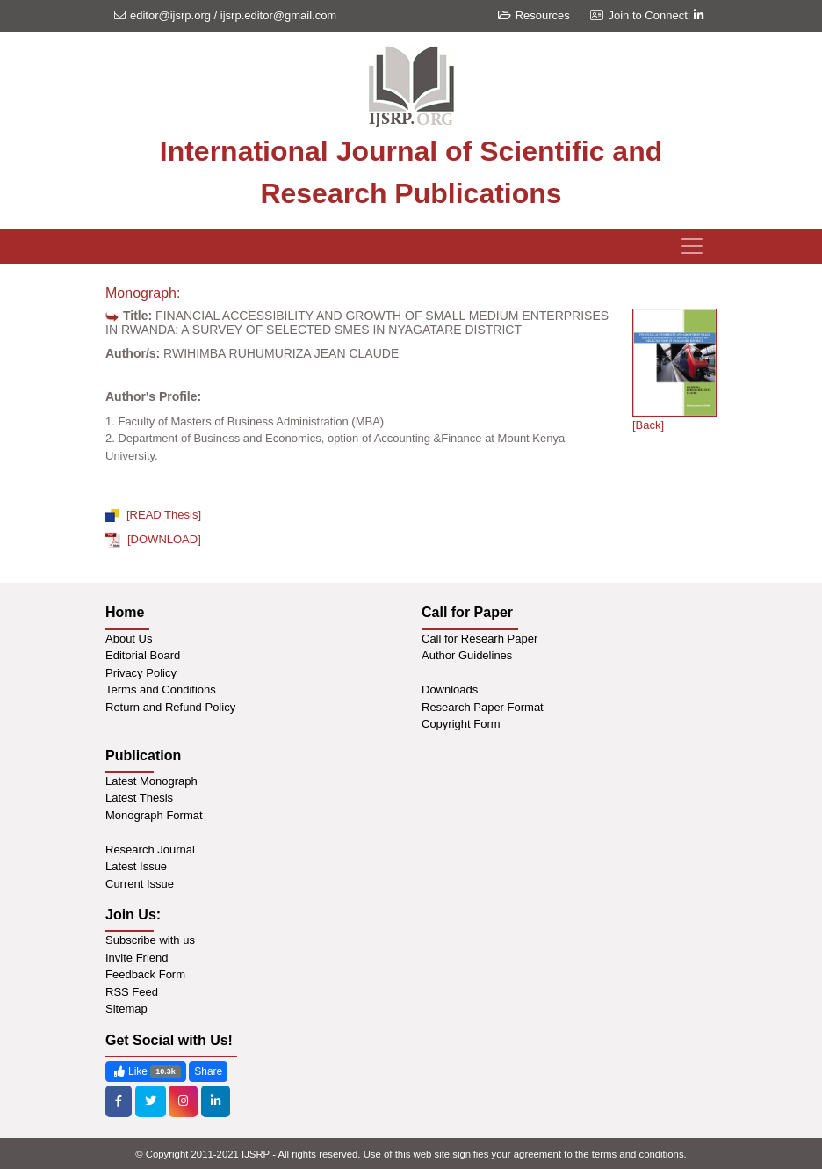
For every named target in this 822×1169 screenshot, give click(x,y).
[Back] (648, 425)
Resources (534, 15)
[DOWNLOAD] (153, 539)
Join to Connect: (655, 15)
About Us (128, 638)
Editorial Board (142, 655)
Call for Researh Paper (479, 638)
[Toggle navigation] (692, 246)
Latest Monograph (151, 781)
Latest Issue (136, 866)
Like (146, 1071)
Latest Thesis (139, 797)
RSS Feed (131, 991)
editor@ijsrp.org (170, 15)
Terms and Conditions (160, 689)
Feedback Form (145, 974)
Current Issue (139, 883)
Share (208, 1071)
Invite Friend (137, 957)
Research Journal (150, 849)
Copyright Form (461, 723)
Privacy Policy (141, 672)
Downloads (450, 689)
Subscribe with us (150, 940)
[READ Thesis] (153, 514)
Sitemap (126, 1008)
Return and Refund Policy (170, 707)
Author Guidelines (467, 655)
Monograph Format (154, 815)
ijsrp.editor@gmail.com (278, 15)
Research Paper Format (483, 707)
